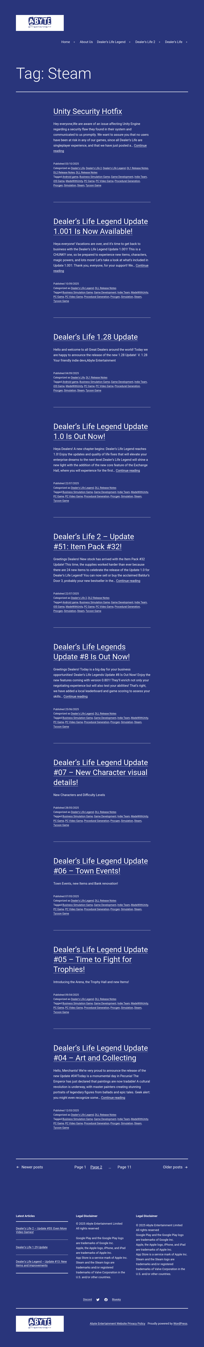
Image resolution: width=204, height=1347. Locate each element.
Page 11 (124, 1167)
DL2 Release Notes (64, 172)
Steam (80, 185)
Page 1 (80, 1167)
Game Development (122, 176)
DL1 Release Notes (137, 168)
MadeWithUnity (74, 181)
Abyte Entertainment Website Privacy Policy (117, 1323)
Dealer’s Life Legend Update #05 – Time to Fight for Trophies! (100, 959)
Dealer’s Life (173, 42)
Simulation (70, 185)
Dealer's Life (78, 168)
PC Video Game (104, 181)
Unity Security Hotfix (87, 111)
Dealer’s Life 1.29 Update (32, 1247)
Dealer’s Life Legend (111, 42)
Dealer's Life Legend (114, 168)
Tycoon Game (93, 185)
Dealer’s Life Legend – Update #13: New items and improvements (41, 1263)
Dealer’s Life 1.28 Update (95, 336)
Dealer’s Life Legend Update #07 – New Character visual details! (100, 772)
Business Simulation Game (95, 176)
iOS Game (59, 181)
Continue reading (128, 470)
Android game (70, 176)
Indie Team (140, 176)
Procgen (58, 185)
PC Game (89, 181)
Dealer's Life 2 (94, 168)
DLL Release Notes (86, 172)
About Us (86, 42)
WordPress (180, 1323)
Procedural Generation (127, 181)
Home (65, 42)
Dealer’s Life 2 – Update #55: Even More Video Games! (41, 1230)
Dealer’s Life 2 (145, 42)
